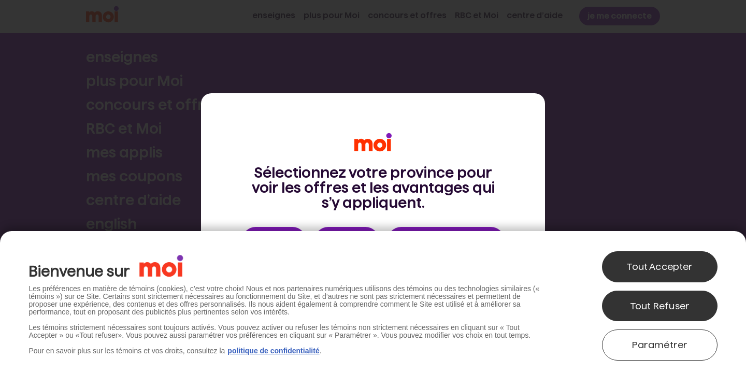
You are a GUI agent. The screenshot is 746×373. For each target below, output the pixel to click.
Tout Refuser (660, 306)
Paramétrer (660, 345)
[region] (373, 302)
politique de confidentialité (273, 351)
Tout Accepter (659, 266)
